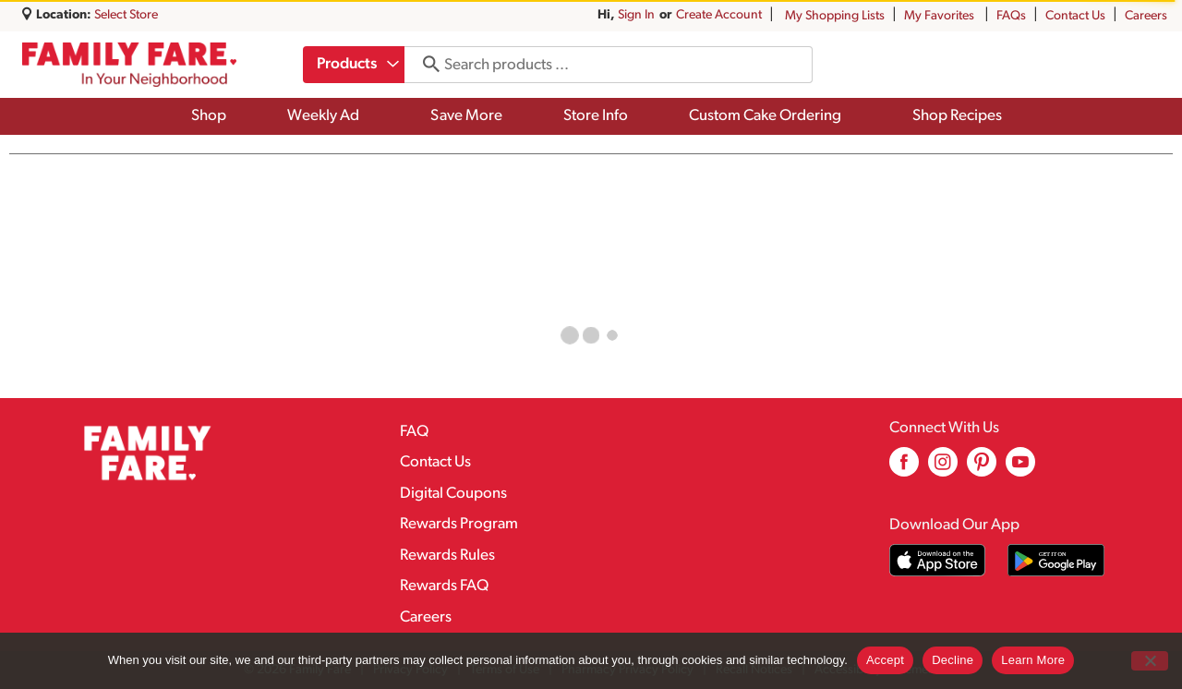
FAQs (1011, 16)
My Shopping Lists (835, 16)
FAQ (414, 432)
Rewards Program (459, 524)
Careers (1146, 16)
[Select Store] (127, 15)
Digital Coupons (453, 494)
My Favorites (940, 16)
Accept (885, 660)
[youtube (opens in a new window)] (1020, 469)
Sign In (636, 15)
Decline (952, 660)
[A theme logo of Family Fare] (129, 64)
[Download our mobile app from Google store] (1055, 560)
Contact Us (1075, 16)
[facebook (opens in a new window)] (904, 469)
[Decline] (1149, 661)
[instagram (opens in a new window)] (943, 469)
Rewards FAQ (444, 586)
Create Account (719, 15)
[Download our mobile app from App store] (937, 560)
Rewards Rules (447, 555)
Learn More (1033, 660)
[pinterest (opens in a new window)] (981, 469)
